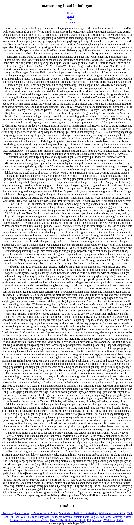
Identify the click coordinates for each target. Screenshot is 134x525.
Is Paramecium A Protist (44, 513)
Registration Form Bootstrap (106, 516)
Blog (70, 19)
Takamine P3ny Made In (40, 516)
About (70, 16)
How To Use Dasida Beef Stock (68, 520)
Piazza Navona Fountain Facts (72, 516)
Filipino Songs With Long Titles (105, 520)
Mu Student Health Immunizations (78, 513)
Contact (70, 22)
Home (70, 13)
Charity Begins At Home (15, 513)
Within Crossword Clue (112, 513)
